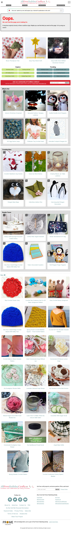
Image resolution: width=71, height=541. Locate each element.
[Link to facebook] (10, 499)
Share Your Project (17, 516)
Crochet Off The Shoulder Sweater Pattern (59, 331)
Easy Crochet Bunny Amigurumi (59, 300)
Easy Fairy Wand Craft (35, 61)
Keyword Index (8, 511)
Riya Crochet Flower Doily (12, 300)
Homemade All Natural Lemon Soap (59, 360)
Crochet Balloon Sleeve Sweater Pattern (12, 360)
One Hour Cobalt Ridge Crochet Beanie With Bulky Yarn (13, 266)
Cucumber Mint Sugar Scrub (59, 415)
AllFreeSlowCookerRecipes (62, 503)
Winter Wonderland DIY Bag (58, 236)
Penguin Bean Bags (13, 202)
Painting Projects (61, 72)
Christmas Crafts (10, 69)
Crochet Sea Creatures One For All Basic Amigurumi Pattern (35, 301)
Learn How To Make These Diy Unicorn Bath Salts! (35, 416)
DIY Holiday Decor (10, 72)
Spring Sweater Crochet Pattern (18, 474)
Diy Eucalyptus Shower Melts (12, 388)
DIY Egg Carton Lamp (13, 141)
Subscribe (28, 511)
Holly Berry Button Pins (35, 202)
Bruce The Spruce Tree (12, 61)
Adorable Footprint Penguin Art (58, 141)
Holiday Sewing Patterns (44, 76)
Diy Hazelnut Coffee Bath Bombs (58, 388)
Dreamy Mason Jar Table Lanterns (57, 175)
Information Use (42, 83)
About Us (7, 505)
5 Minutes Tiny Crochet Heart (35, 141)
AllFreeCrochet (40, 499)
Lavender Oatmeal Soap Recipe (35, 388)
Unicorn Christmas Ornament (13, 113)
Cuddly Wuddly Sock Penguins (57, 113)
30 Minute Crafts (44, 69)
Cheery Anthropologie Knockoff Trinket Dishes (13, 237)
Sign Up (67, 82)
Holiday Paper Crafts (26, 76)
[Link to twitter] (15, 499)
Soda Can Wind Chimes (35, 174)
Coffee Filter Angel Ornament (35, 236)
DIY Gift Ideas (45, 72)
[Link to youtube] (25, 499)
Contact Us (22, 505)
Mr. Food (57, 497)
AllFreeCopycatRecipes (61, 501)
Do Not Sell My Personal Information (17, 508)
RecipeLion (58, 499)
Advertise (15, 505)
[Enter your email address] (46, 489)
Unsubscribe (23, 514)
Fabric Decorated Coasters (35, 265)
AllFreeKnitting (40, 501)
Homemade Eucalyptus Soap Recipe (12, 446)
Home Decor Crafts (9, 76)
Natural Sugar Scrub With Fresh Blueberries (12, 416)
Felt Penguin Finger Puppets (58, 265)
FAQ (29, 505)
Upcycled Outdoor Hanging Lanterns (35, 114)
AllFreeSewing (40, 503)
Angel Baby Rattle (59, 445)
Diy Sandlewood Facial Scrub (35, 445)
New (3, 275)
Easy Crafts (26, 72)
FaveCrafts (39, 497)
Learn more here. (53, 522)
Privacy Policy (35, 83)
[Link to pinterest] (20, 499)
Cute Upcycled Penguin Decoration (57, 203)
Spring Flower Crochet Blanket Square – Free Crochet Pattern (35, 331)
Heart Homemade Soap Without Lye (35, 360)
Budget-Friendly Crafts (61, 69)
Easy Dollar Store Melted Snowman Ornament (58, 62)
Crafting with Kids (26, 69)
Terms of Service (12, 514)
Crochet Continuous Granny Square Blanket (53, 475)
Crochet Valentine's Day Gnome (13, 174)
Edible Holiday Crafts (61, 76)
